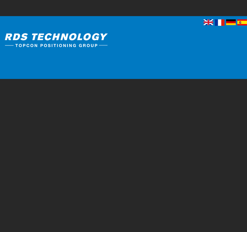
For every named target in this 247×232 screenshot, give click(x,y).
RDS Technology (69, 41)
